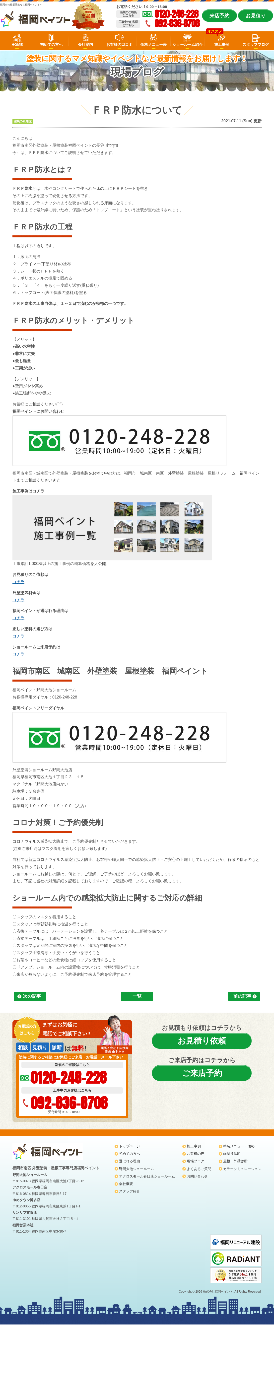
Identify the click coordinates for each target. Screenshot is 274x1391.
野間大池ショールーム (136, 1169)
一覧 (137, 996)
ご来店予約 (202, 1073)
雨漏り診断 (232, 1154)
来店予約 (219, 15)
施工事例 (221, 44)
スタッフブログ (256, 44)
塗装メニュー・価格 (239, 1146)
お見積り (256, 15)
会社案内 (85, 44)
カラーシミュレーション (242, 1169)
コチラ (18, 582)
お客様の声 (195, 1154)
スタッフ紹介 (129, 1191)
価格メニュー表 (153, 44)
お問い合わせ (197, 1176)
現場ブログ (195, 1161)
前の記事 (242, 996)
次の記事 (32, 996)
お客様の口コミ (119, 44)
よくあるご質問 (199, 1169)
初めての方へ (51, 44)
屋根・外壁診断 (235, 1161)
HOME (17, 44)
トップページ (129, 1146)
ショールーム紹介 (188, 44)
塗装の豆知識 (23, 121)
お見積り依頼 (202, 1040)
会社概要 (126, 1184)
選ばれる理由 (129, 1161)
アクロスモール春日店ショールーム (147, 1176)
